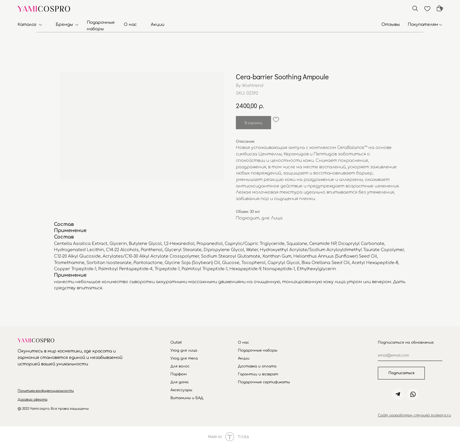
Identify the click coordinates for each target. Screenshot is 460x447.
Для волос (180, 366)
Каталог (27, 24)
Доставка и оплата (257, 366)
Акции (157, 24)
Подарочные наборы (257, 350)
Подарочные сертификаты (264, 382)
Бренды (64, 24)
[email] (410, 355)
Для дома (179, 382)
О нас (130, 24)
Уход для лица (183, 350)
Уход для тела (184, 358)
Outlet (176, 342)
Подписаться (401, 373)
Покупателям (423, 24)
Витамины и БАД (186, 398)
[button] (46, 391)
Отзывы (390, 24)
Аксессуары (181, 390)
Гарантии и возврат (258, 374)
